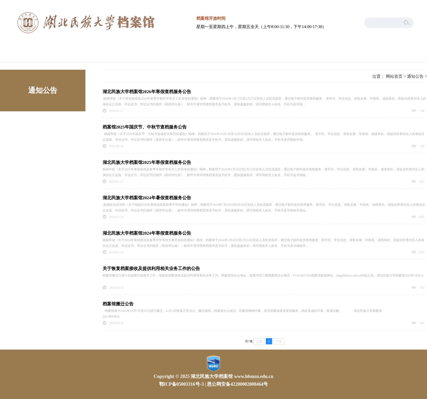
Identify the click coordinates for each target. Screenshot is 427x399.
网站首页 (25, 53)
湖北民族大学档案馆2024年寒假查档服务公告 (147, 233)
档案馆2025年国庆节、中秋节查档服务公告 (145, 127)
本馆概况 (79, 53)
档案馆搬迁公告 (118, 303)
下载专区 (347, 53)
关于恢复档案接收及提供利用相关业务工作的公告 (151, 268)
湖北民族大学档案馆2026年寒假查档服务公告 (147, 91)
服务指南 (186, 53)
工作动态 (133, 53)
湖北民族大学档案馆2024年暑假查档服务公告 (147, 197)
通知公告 (293, 53)
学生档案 (401, 53)
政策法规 (240, 53)
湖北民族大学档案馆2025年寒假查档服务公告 (147, 162)
